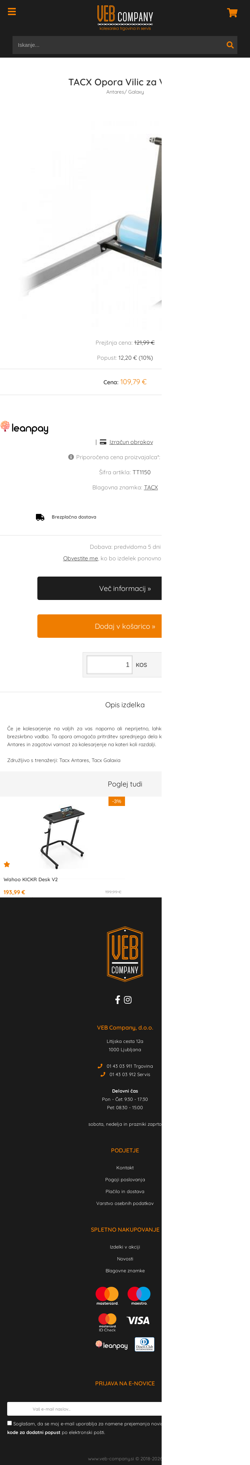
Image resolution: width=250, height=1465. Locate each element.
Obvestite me (80, 558)
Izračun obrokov (131, 441)
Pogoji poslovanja (125, 1179)
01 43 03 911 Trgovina (130, 1066)
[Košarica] (230, 12)
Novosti (125, 1259)
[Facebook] (119, 1001)
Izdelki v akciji (125, 1247)
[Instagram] (129, 1001)
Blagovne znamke (125, 1270)
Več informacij (122, 588)
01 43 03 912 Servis (130, 1074)
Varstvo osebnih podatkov (125, 1203)
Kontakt (125, 1167)
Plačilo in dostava (125, 1191)
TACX (151, 487)
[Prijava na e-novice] (236, 1409)
